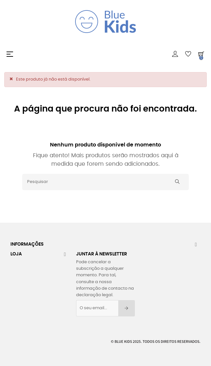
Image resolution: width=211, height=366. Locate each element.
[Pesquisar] (105, 182)
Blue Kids (123, 341)
